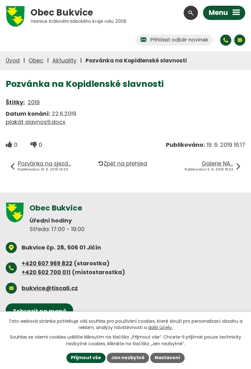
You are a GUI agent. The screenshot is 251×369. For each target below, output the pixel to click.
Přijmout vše (86, 357)
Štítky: (15, 102)
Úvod (13, 60)
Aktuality (64, 60)
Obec (36, 60)
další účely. (160, 327)
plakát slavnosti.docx (35, 122)
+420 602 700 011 (46, 272)
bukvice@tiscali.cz (50, 288)
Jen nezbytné (128, 357)
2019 (34, 102)
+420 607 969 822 (47, 263)
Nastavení (167, 357)
